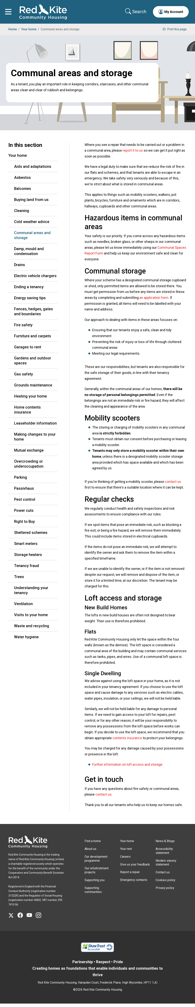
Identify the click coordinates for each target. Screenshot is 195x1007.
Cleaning (21, 214)
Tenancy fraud (26, 569)
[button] (169, 13)
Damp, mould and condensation (29, 254)
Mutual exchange (29, 453)
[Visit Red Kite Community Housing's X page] (13, 919)
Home (12, 32)
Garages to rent (27, 350)
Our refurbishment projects (97, 873)
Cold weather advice (31, 225)
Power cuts (24, 513)
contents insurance (127, 741)
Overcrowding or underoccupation (28, 467)
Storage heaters (28, 558)
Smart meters (26, 547)
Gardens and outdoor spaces (32, 364)
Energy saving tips (30, 301)
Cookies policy (165, 883)
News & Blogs (165, 844)
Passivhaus (24, 491)
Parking (20, 480)
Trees (19, 580)
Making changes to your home (35, 440)
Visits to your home (31, 618)
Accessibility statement (164, 854)
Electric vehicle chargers (35, 279)
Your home (28, 32)
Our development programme (96, 862)
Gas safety (23, 377)
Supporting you (95, 883)
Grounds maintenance (33, 388)
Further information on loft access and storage (127, 768)
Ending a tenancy (29, 290)
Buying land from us (31, 203)
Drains (19, 268)
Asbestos (22, 180)
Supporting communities (93, 893)
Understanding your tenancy (31, 593)
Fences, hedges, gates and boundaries (33, 314)
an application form (153, 301)
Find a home (93, 844)
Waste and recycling (31, 629)
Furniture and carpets (32, 339)
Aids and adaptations (32, 169)
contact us (173, 485)
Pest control (24, 502)
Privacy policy (165, 891)
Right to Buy (24, 524)
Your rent (126, 852)
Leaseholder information (35, 426)
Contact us (163, 875)
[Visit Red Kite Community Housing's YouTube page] (31, 919)
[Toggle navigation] (10, 13)
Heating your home (30, 399)
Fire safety (23, 328)
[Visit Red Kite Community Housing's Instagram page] (40, 919)
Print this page (175, 32)
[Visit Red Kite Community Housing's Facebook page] (22, 919)
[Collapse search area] (134, 13)
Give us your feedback (135, 867)
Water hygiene (26, 640)
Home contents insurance (27, 413)
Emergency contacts (133, 883)
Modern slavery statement (166, 866)
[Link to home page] (45, 13)
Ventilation (23, 607)
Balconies (22, 192)
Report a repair (130, 875)
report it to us (133, 154)
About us (90, 852)
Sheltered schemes (30, 535)
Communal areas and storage (32, 238)
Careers (125, 860)
